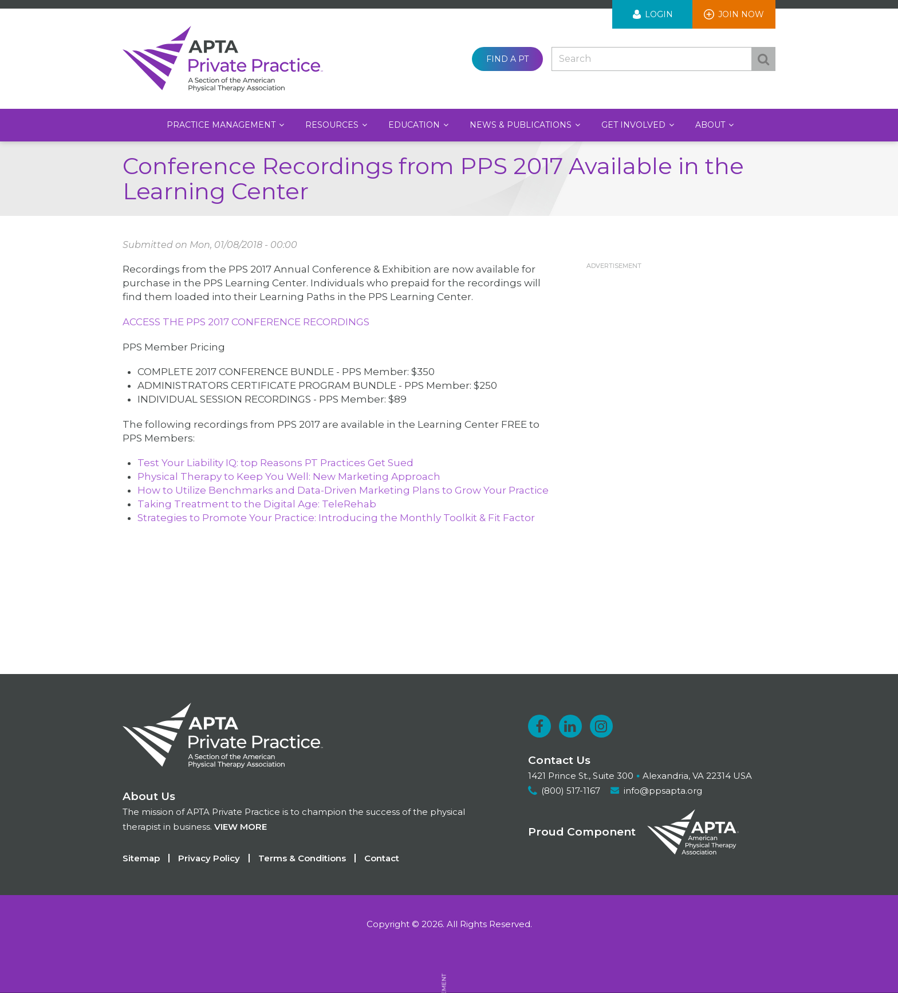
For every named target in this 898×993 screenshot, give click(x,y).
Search (763, 59)
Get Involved (634, 125)
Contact (381, 858)
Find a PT (507, 59)
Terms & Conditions (302, 858)
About (711, 125)
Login (659, 14)
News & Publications (522, 125)
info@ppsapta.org (663, 790)
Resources (333, 125)
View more (240, 826)
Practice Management (222, 125)
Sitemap (141, 858)
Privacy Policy (209, 858)
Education (415, 125)
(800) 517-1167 (570, 790)
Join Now (741, 14)
